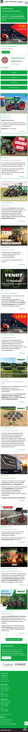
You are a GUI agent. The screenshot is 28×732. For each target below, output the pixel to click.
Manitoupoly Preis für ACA (9, 529)
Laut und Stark (5, 205)
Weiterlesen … (22, 131)
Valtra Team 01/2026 (7, 250)
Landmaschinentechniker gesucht (11, 160)
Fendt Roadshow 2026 (8, 478)
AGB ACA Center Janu (5, 722)
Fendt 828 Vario (6, 117)
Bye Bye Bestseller (6, 613)
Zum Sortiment (6, 52)
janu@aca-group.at (5, 681)
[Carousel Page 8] (18, 53)
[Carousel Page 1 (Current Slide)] (9, 53)
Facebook (3, 717)
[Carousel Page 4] (13, 53)
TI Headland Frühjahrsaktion (9, 293)
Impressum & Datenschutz (6, 720)
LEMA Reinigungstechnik (8, 337)
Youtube (3, 716)
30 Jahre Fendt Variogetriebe (10, 430)
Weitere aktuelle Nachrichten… (14, 639)
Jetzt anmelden (6, 657)
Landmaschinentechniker (17, 16)
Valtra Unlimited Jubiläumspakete (11, 571)
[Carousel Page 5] (14, 53)
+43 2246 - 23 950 (5, 679)
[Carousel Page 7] (17, 53)
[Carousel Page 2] (10, 53)
